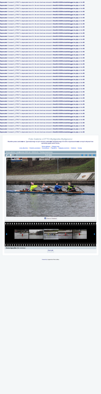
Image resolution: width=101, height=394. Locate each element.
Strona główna (46, 146)
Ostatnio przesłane (34, 148)
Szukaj (80, 148)
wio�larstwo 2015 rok (23, 152)
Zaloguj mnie (55, 146)
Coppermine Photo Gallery (53, 259)
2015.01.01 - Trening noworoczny (42, 152)
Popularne (54, 148)
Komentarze (45, 148)
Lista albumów (23, 148)
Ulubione (73, 148)
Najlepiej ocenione (63, 148)
